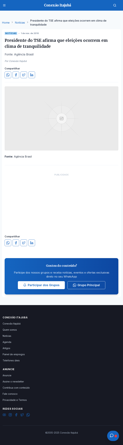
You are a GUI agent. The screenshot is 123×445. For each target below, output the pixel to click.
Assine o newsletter (13, 381)
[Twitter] (22, 415)
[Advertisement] (61, 201)
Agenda (7, 342)
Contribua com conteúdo (16, 387)
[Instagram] (10, 415)
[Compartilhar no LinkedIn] (31, 75)
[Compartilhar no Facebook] (16, 75)
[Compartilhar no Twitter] (23, 75)
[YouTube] (4, 415)
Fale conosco (10, 393)
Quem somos (10, 329)
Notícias (20, 22)
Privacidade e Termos (15, 400)
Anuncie (7, 375)
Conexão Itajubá (11, 323)
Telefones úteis (11, 360)
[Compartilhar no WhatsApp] (8, 75)
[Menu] (4, 5)
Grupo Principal (86, 285)
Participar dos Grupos (41, 285)
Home (6, 22)
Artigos (6, 348)
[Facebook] (16, 415)
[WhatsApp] (28, 415)
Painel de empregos (14, 354)
